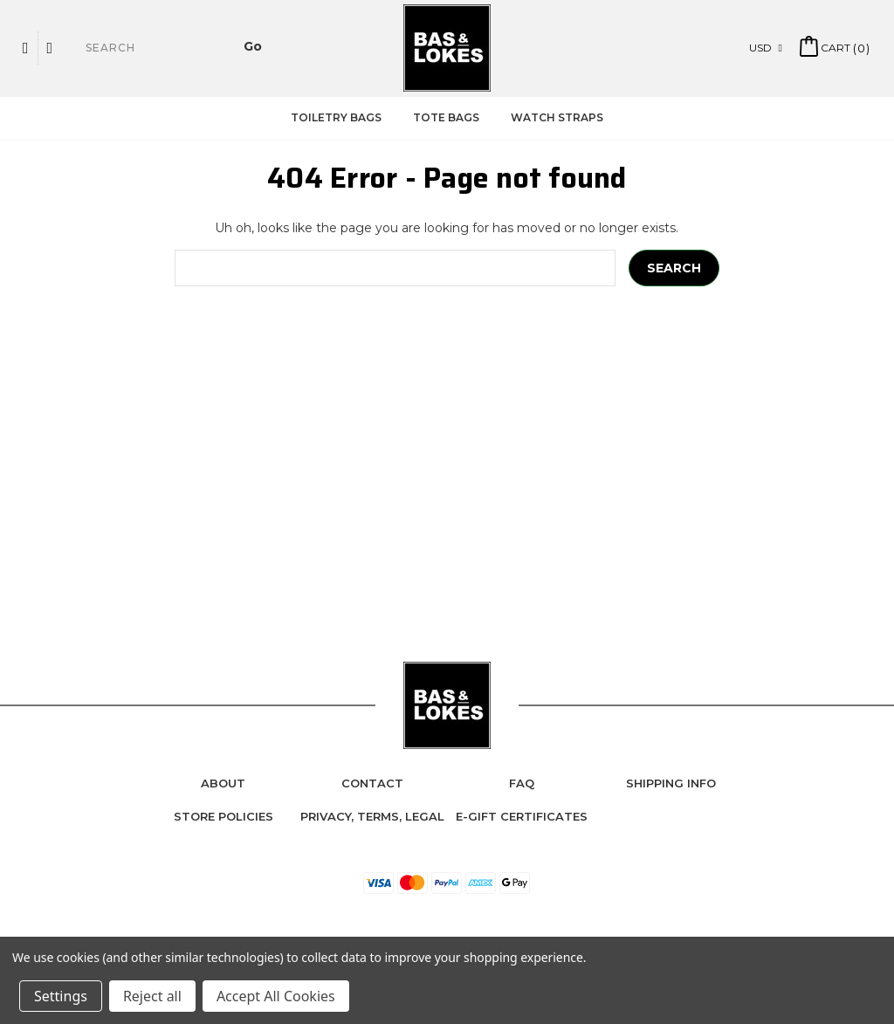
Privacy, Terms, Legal (372, 816)
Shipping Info (671, 783)
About (223, 783)
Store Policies (223, 816)
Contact (372, 783)
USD (765, 47)
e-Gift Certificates (522, 816)
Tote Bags (446, 117)
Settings (60, 996)
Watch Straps (557, 117)
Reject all (152, 996)
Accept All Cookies (276, 996)
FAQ (521, 783)
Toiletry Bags (336, 117)
